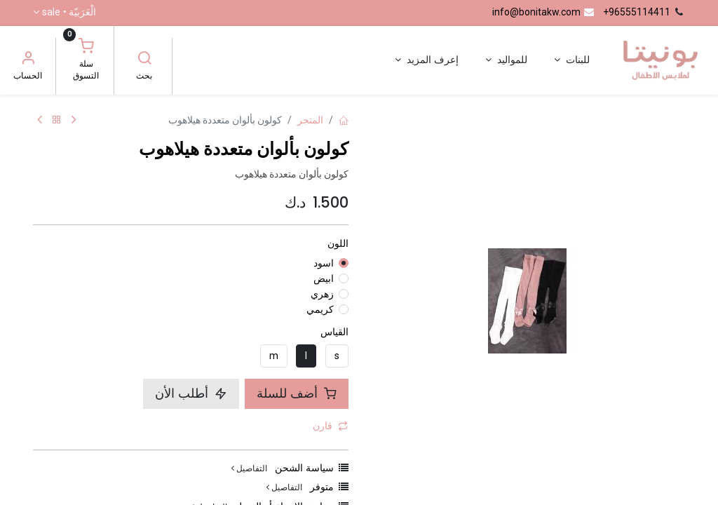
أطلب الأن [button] (191, 393)
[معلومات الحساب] (28, 59)
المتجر (310, 120)
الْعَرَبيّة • (69, 13)
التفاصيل (249, 468)
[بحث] (144, 59)
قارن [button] (330, 426)
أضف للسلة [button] (297, 393)
